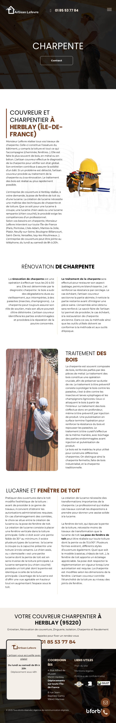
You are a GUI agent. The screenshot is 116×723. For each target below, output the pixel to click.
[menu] (109, 9)
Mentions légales (83, 670)
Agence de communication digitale (51, 710)
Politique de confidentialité (89, 676)
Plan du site (81, 665)
